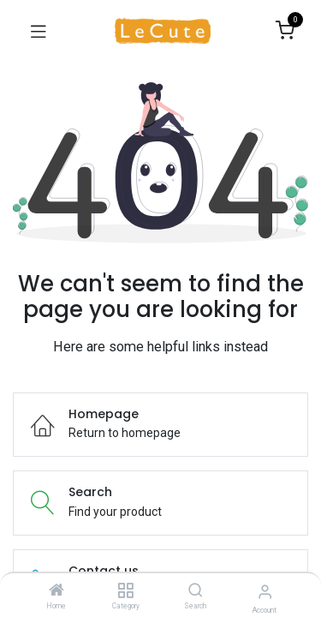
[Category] (125, 591)
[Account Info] (265, 592)
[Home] (56, 591)
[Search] (195, 591)
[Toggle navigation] (39, 31)
